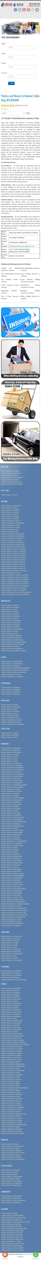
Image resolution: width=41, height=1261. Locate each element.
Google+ (28, 9)
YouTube (24, 9)
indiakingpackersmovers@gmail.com (21, 246)
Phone (4, 63)
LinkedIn (32, 9)
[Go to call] (5, 1254)
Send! (11, 83)
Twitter (19, 9)
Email (3, 53)
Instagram (37, 9)
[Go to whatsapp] (36, 1254)
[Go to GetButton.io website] (5, 1258)
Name (3, 44)
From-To (4, 73)
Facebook (15, 9)
